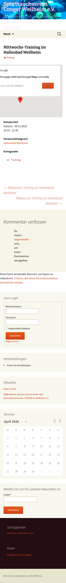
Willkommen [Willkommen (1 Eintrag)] (29, 533)
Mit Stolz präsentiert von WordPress (23, 575)
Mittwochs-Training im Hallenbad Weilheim (39, 200)
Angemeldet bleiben (19, 328)
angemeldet (21, 239)
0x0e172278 (10, 388)
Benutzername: (14, 306)
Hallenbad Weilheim (16, 143)
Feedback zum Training (19, 554)
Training (10, 57)
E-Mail (7, 494)
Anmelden (15, 335)
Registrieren (12, 341)
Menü (7, 34)
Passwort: (11, 317)
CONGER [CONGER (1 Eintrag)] (19, 533)
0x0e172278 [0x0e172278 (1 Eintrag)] (11, 533)
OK (48, 85)
